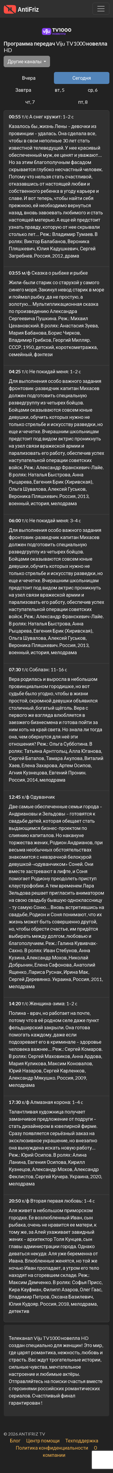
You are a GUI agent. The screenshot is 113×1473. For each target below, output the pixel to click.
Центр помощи (43, 1440)
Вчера (29, 78)
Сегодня (81, 78)
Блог (15, 1440)
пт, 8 (83, 102)
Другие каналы (25, 61)
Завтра (23, 90)
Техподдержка (81, 1440)
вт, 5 (59, 90)
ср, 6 (93, 90)
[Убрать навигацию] (101, 9)
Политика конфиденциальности (52, 1448)
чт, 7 (30, 102)
